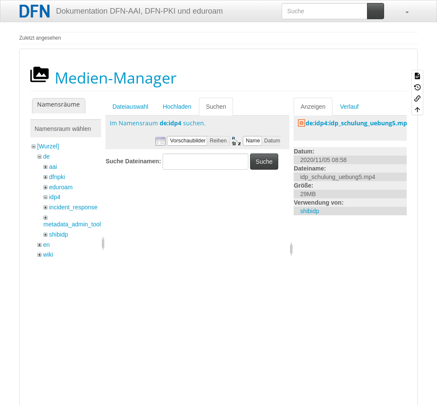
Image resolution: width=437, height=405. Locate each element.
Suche (264, 161)
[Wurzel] (48, 146)
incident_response (73, 207)
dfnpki (57, 177)
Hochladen (177, 106)
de (46, 156)
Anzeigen (312, 106)
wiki (48, 254)
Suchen (216, 106)
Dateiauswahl (130, 106)
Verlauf (349, 106)
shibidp (58, 234)
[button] (402, 11)
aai (53, 166)
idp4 (54, 197)
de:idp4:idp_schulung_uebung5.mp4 (358, 123)
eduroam (61, 187)
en (46, 244)
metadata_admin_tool (72, 224)
